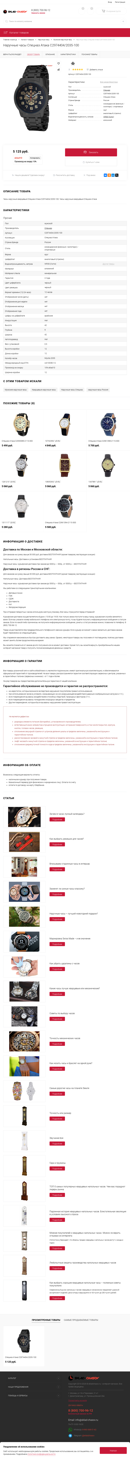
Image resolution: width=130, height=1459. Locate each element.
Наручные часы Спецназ (72, 390)
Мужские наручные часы (16, 390)
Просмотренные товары (46, 1320)
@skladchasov (88, 1435)
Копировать (35, 158)
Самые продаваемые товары (81, 1320)
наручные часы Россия (98, 390)
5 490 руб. (21, 447)
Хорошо (113, 1451)
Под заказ (89, 175)
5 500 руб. (65, 529)
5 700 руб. (108, 447)
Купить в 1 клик (91, 162)
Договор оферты (75, 1405)
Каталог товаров (16, 32)
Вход (110, 2)
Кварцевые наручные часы (44, 390)
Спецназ (106, 90)
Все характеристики (109, 82)
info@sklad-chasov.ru (86, 1420)
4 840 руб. (65, 447)
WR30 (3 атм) (108, 117)
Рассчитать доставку (64, 175)
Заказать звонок (38, 13)
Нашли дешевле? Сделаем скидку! (28, 175)
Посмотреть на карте (77, 1401)
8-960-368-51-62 (89, 1430)
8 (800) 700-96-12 (40, 10)
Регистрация (120, 2)
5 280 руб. (21, 529)
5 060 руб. (21, 488)
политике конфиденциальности (41, 1454)
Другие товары (108, 264)
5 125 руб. (10, 1361)
